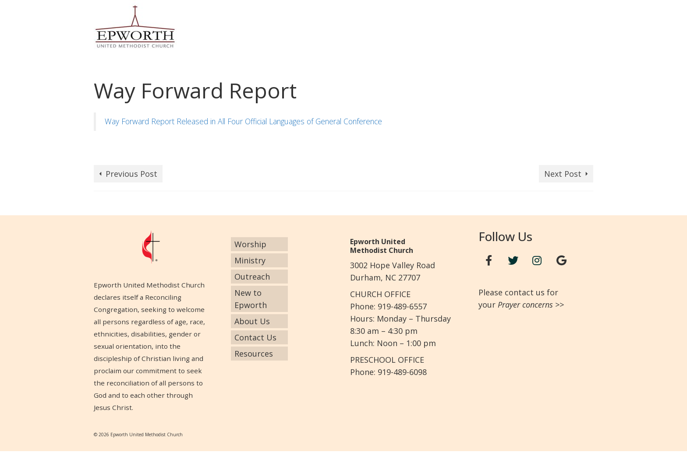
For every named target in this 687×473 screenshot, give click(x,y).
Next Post (562, 173)
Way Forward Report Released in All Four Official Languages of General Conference (243, 121)
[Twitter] (513, 260)
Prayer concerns (525, 304)
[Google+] (561, 260)
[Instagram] (537, 260)
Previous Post (131, 173)
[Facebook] (488, 260)
